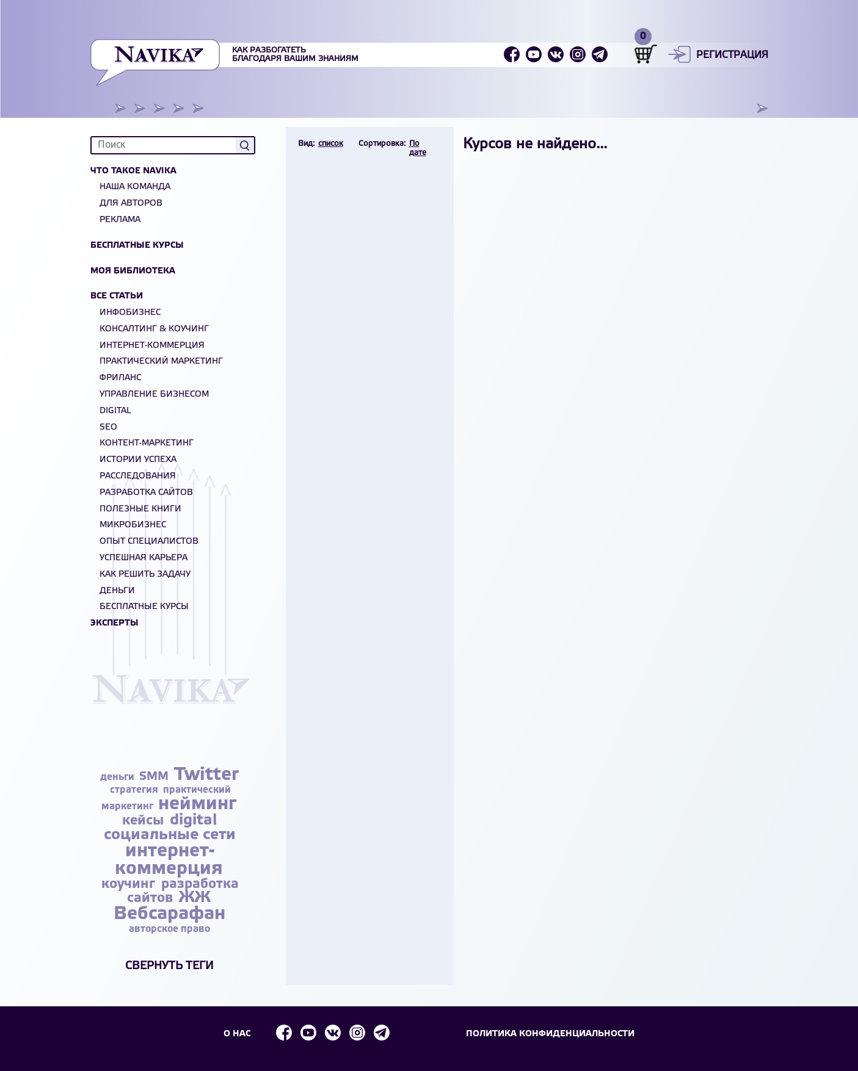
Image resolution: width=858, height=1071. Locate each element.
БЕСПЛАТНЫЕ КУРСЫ (144, 607)
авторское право (169, 929)
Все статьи (116, 296)
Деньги (117, 591)
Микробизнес (133, 525)
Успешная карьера (143, 558)
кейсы (144, 821)
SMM (155, 776)
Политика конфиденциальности (552, 1033)
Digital (115, 411)
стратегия (135, 790)
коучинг (130, 884)
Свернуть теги (169, 966)
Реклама (120, 220)
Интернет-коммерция (152, 346)
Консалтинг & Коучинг (154, 329)
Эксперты (114, 623)
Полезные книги (140, 509)
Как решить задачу (145, 575)
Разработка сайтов (146, 493)
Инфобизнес (130, 313)
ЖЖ (195, 898)
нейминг (197, 804)
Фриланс (120, 378)
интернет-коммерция (169, 860)
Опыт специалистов (149, 542)
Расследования (138, 476)
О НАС (236, 1033)
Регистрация (732, 55)
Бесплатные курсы (137, 246)
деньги (118, 777)
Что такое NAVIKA (133, 171)
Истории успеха (138, 460)
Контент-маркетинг (147, 443)
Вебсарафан (169, 914)
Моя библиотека (132, 271)
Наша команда (135, 187)
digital (193, 820)
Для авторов (131, 203)
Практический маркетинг (161, 362)
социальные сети (170, 835)
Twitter (206, 775)
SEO (108, 427)
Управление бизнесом (154, 394)
